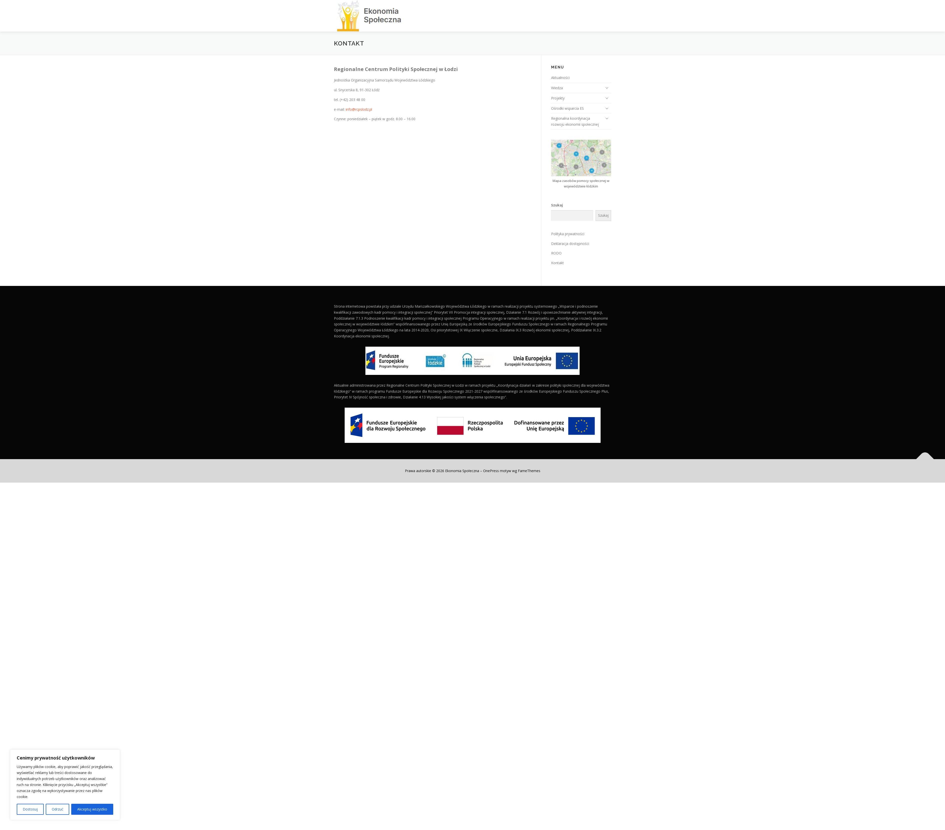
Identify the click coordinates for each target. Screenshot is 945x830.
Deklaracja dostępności (570, 243)
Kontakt (557, 262)
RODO (556, 253)
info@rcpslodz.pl (359, 109)
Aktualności (560, 77)
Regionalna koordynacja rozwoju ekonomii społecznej (575, 121)
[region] (65, 785)
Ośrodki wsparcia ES (567, 108)
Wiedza (557, 87)
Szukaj (557, 205)
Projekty (558, 98)
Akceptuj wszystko (92, 809)
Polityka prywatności (567, 233)
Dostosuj (30, 809)
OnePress (491, 470)
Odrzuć (57, 809)
